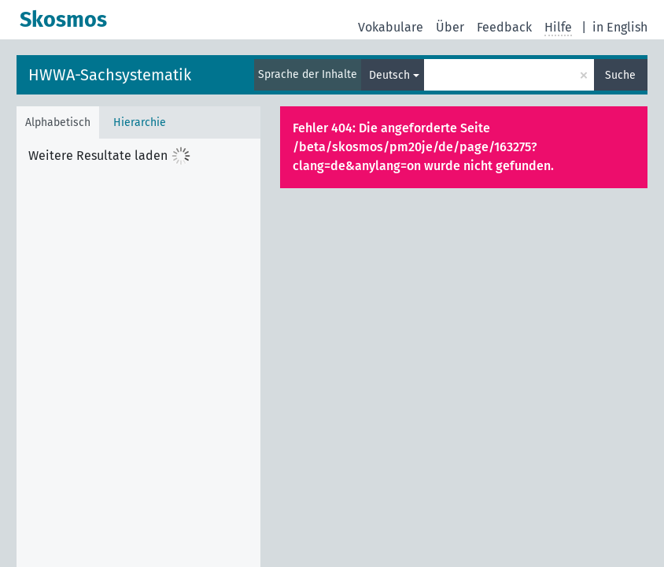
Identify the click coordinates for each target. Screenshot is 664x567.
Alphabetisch (57, 122)
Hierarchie (139, 122)
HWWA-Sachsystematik (109, 74)
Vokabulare (390, 27)
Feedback (504, 27)
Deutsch (389, 75)
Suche (620, 75)
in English (619, 27)
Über (450, 27)
